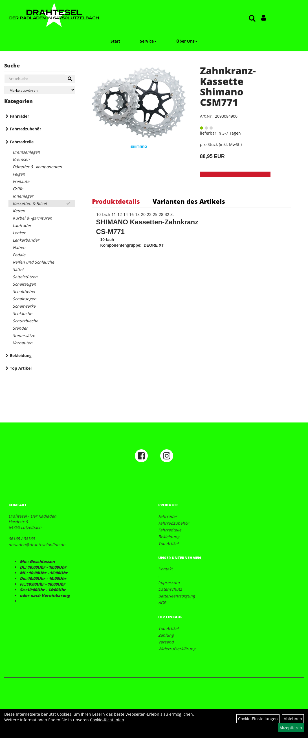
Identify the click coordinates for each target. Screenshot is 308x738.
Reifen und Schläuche (33, 262)
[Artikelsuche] (252, 18)
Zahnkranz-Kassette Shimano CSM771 (228, 86)
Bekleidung (21, 355)
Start (115, 41)
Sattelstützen (25, 276)
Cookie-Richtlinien (107, 719)
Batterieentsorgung (176, 596)
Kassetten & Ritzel (30, 203)
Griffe (18, 188)
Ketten (19, 210)
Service (148, 41)
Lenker (19, 232)
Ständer (20, 328)
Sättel (18, 269)
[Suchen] (70, 79)
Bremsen (21, 159)
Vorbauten (22, 342)
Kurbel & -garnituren (32, 218)
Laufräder (22, 225)
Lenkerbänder (26, 240)
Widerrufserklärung (176, 648)
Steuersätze (24, 335)
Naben (19, 247)
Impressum (169, 582)
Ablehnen (293, 718)
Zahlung (166, 635)
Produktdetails (116, 201)
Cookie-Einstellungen (258, 718)
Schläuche (22, 313)
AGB (162, 602)
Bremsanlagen (26, 152)
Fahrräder (19, 116)
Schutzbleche (25, 320)
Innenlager (23, 196)
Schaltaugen (24, 284)
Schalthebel (24, 291)
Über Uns (186, 41)
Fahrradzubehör (25, 129)
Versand (166, 642)
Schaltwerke (24, 306)
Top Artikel (21, 368)
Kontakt (165, 568)
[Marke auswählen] (39, 90)
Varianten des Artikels (189, 201)
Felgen (19, 174)
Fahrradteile (22, 141)
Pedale (19, 254)
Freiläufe (21, 181)
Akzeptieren (291, 727)
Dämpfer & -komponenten (37, 166)
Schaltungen (24, 298)
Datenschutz (170, 589)
